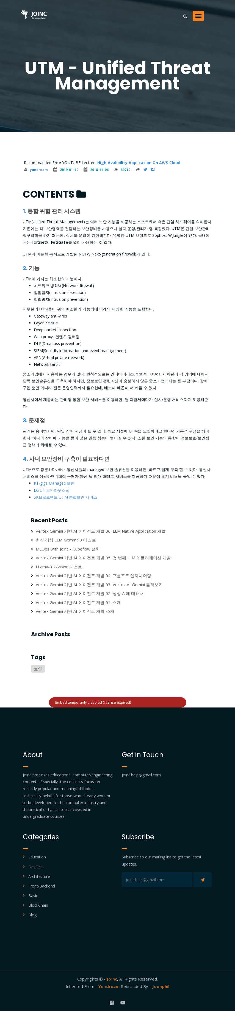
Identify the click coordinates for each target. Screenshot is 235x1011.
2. (25, 268)
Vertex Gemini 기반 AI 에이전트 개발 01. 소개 (78, 602)
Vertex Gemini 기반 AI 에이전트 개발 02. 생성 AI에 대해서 (90, 593)
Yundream (109, 986)
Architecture (39, 876)
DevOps (35, 866)
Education (37, 857)
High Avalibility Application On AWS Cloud (138, 162)
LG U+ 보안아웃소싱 (52, 490)
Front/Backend (41, 886)
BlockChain (38, 905)
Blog (32, 914)
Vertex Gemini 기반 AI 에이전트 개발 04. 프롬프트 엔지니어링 (93, 575)
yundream (36, 169)
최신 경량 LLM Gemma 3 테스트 (66, 540)
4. (25, 459)
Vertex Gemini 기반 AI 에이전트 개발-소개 (75, 611)
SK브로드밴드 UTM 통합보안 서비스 (65, 497)
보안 (38, 669)
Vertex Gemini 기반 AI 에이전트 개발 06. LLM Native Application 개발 (101, 531)
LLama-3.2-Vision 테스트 (59, 566)
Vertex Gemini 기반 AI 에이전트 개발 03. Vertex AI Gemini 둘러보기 (99, 584)
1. (24, 211)
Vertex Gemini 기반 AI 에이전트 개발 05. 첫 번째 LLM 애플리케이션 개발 (103, 557)
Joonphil (161, 986)
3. (25, 420)
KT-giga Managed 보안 (54, 483)
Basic (33, 895)
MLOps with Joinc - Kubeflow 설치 (68, 549)
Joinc (112, 979)
